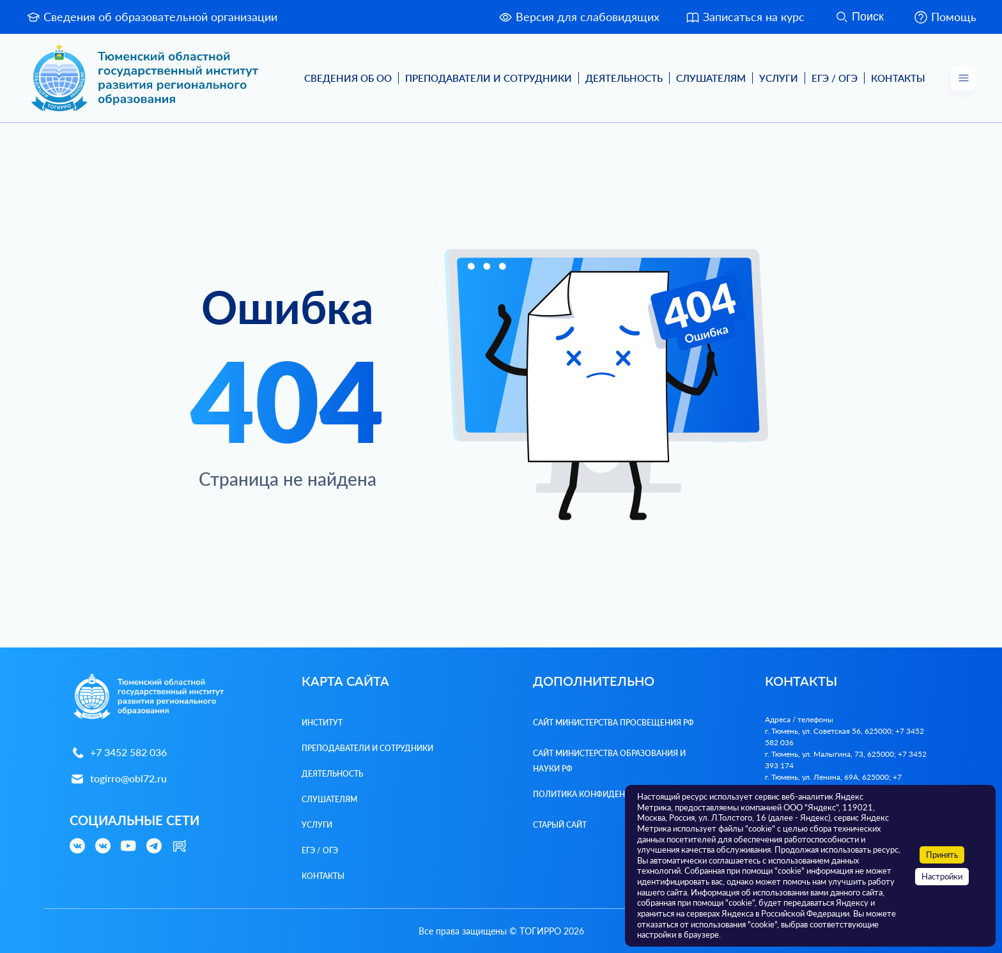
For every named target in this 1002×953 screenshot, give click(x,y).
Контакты (898, 78)
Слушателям (711, 78)
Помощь (944, 17)
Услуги (778, 78)
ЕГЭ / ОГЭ (835, 78)
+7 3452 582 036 (118, 753)
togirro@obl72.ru (118, 779)
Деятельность (624, 78)
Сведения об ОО (348, 78)
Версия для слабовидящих (578, 17)
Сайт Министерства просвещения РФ (613, 722)
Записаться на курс (745, 17)
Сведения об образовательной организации (151, 17)
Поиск (859, 17)
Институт (322, 722)
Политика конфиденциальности (606, 794)
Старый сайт (560, 825)
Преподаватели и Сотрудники (488, 78)
